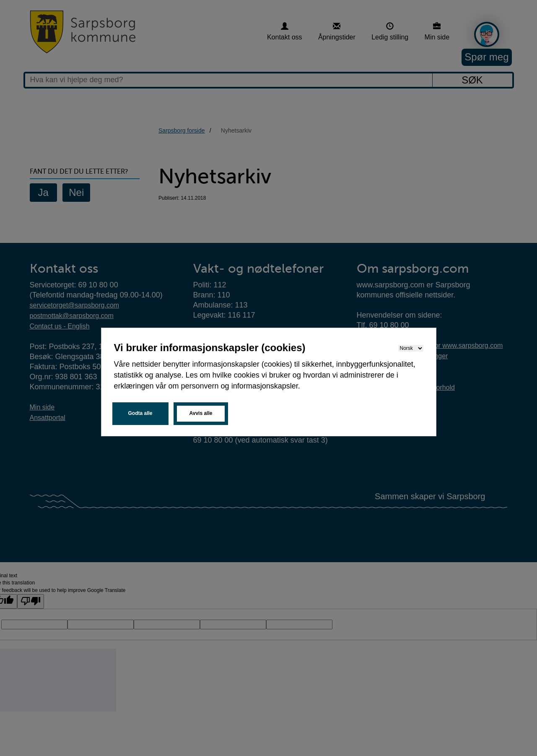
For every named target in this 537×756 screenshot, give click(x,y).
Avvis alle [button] (201, 413)
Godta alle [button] (140, 413)
